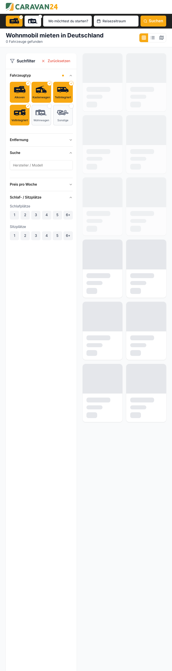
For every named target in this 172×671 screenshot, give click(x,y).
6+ (68, 215)
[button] (63, 76)
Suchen (153, 20)
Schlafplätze (20, 206)
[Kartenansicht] (161, 37)
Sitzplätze (18, 227)
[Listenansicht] (152, 37)
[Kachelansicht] (143, 37)
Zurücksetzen (55, 61)
